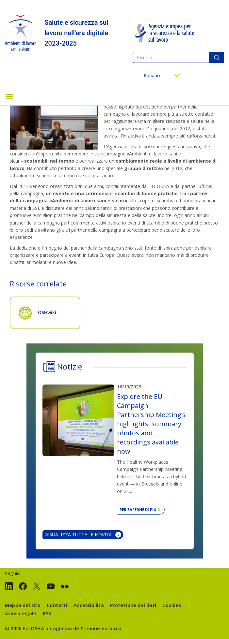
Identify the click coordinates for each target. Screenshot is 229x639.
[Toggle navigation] (9, 96)
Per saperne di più (138, 509)
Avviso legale (21, 613)
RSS (47, 613)
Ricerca (216, 57)
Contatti (57, 605)
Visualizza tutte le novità (78, 534)
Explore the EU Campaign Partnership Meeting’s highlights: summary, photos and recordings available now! (151, 424)
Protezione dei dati (133, 605)
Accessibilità (89, 605)
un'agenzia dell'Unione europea (83, 628)
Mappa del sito (23, 605)
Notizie (69, 366)
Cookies (171, 605)
